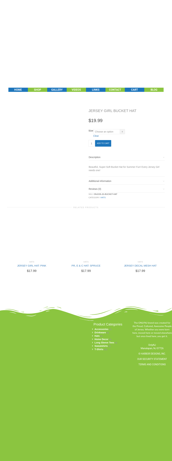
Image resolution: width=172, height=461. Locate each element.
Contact (115, 89)
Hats (103, 197)
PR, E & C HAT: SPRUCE (86, 265)
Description (94, 157)
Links (95, 89)
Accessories (102, 329)
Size (91, 130)
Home (18, 89)
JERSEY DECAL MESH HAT (140, 265)
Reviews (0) (95, 189)
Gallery (57, 89)
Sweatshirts (101, 346)
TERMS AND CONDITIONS (152, 364)
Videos (76, 89)
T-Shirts (99, 349)
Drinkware (100, 332)
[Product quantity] (91, 143)
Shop (37, 89)
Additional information (100, 181)
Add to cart (103, 143)
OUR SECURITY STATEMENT (152, 359)
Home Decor (101, 339)
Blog (154, 89)
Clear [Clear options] (96, 136)
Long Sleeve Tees (104, 342)
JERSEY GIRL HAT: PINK (31, 265)
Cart (134, 89)
